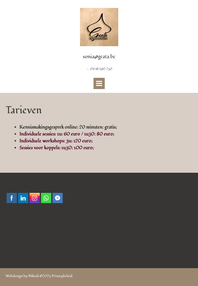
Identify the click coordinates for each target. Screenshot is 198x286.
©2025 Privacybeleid (55, 275)
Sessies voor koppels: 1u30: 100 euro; (56, 148)
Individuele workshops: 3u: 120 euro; (56, 141)
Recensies (99, 234)
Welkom (99, 221)
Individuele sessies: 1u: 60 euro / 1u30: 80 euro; (66, 134)
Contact (99, 228)
